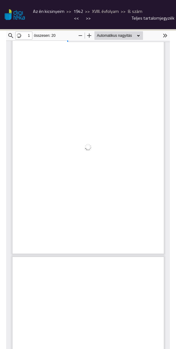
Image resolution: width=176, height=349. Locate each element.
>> (88, 18)
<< (77, 18)
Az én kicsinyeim (48, 11)
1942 (78, 11)
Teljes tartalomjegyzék (153, 18)
